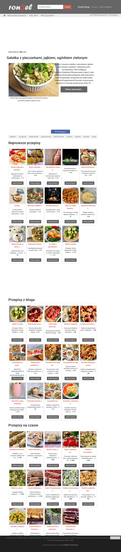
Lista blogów (105, 7)
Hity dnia (33, 15)
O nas (94, 7)
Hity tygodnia (47, 15)
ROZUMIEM (115, 538)
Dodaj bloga (84, 7)
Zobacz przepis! (17, 183)
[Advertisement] (60, 35)
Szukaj (67, 7)
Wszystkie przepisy (17, 15)
